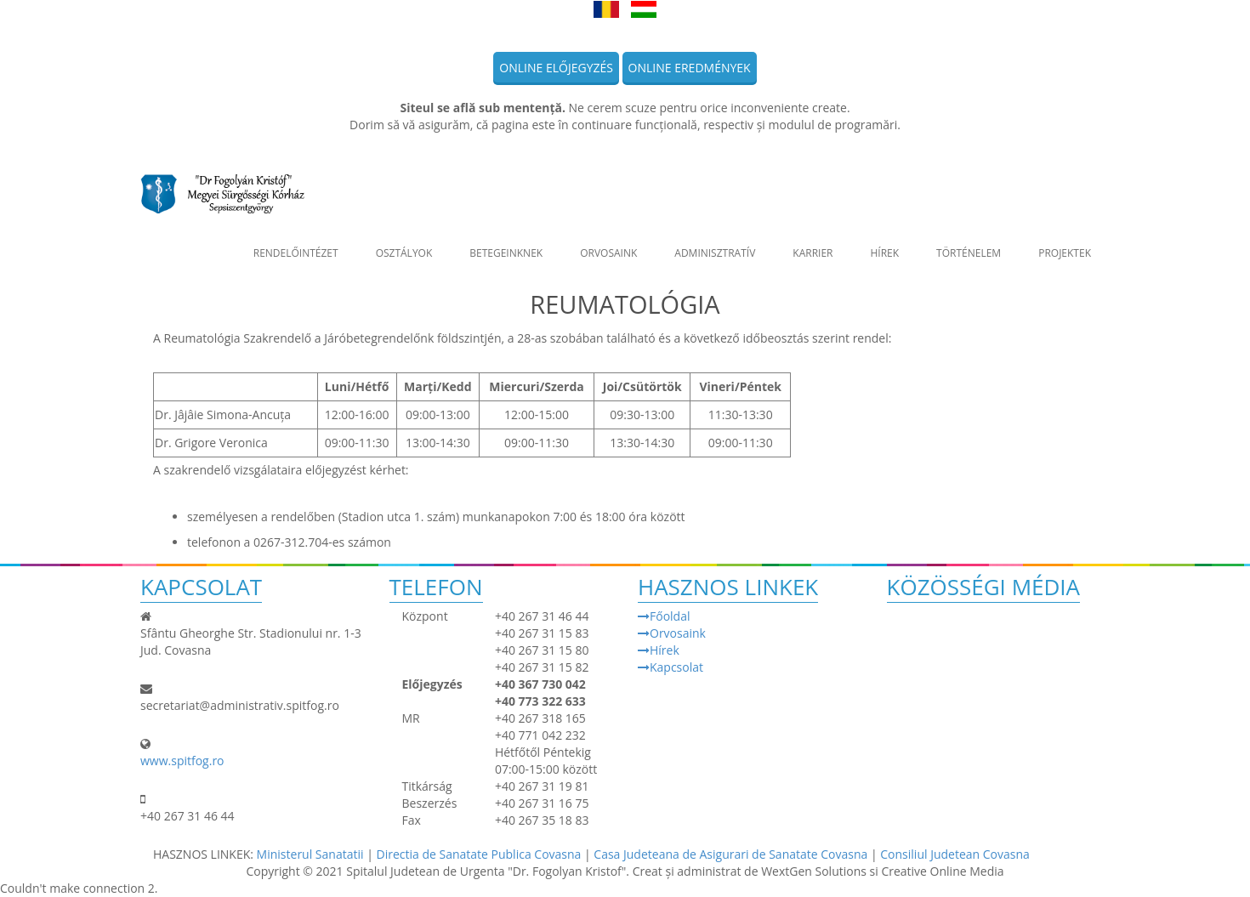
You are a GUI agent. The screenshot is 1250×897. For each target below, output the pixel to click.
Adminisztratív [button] (714, 245)
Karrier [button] (812, 245)
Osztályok (404, 245)
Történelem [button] (968, 245)
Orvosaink (608, 245)
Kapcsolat (670, 667)
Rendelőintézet (295, 245)
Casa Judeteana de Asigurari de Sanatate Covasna (732, 854)
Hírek (884, 245)
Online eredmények (689, 68)
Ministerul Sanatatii (310, 854)
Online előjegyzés (556, 68)
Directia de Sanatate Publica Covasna (480, 854)
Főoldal (664, 616)
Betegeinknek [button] (506, 245)
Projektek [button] (1064, 245)
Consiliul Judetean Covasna (955, 854)
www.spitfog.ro (182, 760)
